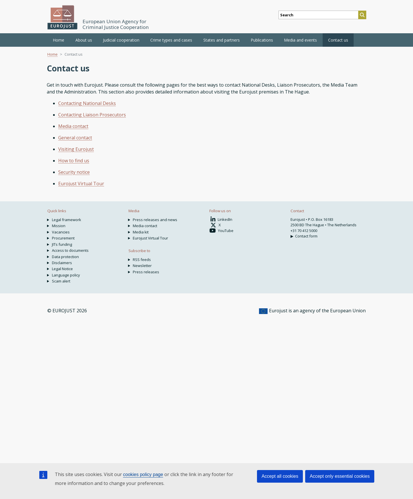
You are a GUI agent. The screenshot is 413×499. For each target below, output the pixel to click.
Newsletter (142, 265)
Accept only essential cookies (340, 476)
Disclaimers (62, 262)
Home (58, 40)
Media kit (141, 232)
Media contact (73, 126)
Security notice (74, 172)
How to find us (73, 160)
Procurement (63, 238)
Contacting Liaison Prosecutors (92, 115)
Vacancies (61, 232)
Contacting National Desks (87, 103)
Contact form (306, 236)
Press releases (146, 271)
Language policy (66, 275)
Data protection (65, 256)
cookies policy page (143, 474)
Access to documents (70, 250)
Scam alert (61, 281)
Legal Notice (62, 268)
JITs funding (62, 244)
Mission (58, 225)
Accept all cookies (280, 476)
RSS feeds (142, 259)
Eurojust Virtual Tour (81, 183)
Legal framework (66, 219)
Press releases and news (155, 219)
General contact (75, 138)
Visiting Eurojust (76, 149)
